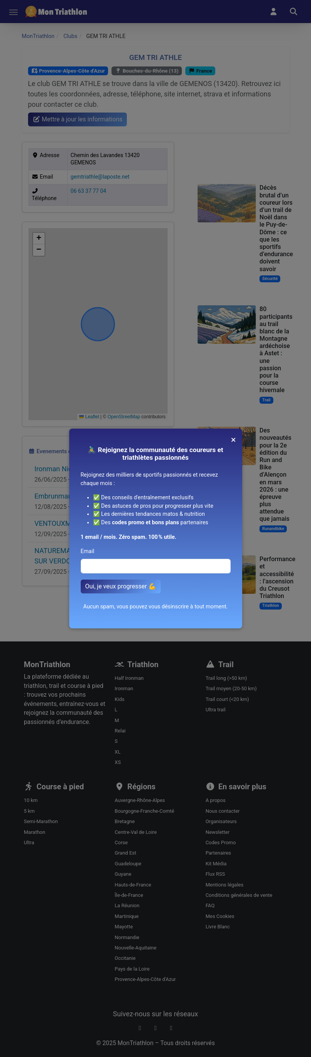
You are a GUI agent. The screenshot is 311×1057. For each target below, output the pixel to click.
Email (88, 551)
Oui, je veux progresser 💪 (120, 586)
